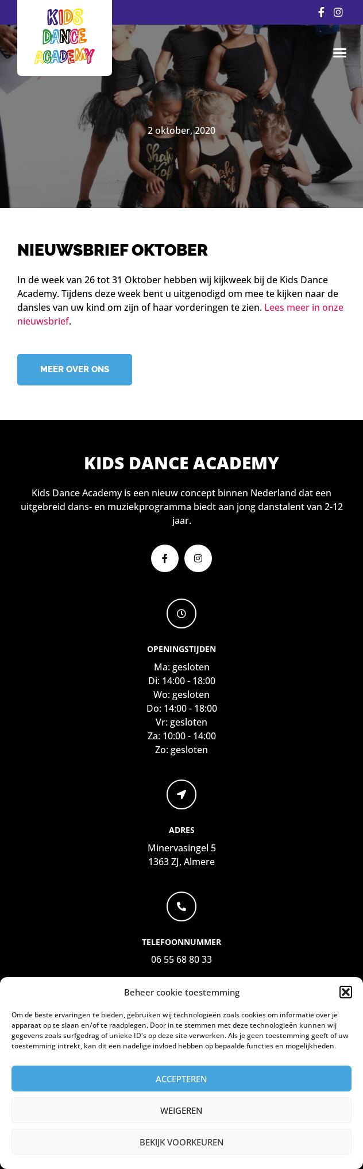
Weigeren (181, 1110)
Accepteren (181, 1079)
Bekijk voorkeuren (182, 1142)
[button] (346, 992)
